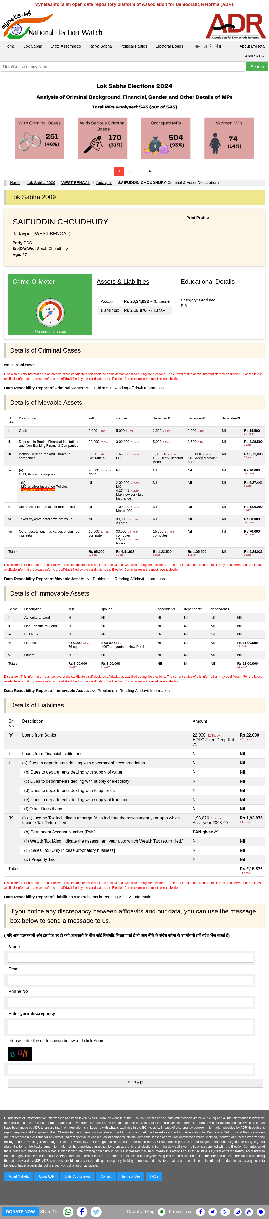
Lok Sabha (32, 46)
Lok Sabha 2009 (41, 182)
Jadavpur (104, 182)
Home (9, 46)
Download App (140, 1212)
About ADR (255, 56)
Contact (106, 1176)
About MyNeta (252, 46)
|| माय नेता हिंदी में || (206, 46)
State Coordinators (77, 1176)
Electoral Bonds (169, 46)
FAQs (154, 1176)
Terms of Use (131, 1176)
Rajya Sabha (100, 46)
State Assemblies (66, 46)
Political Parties (133, 46)
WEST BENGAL (75, 182)
